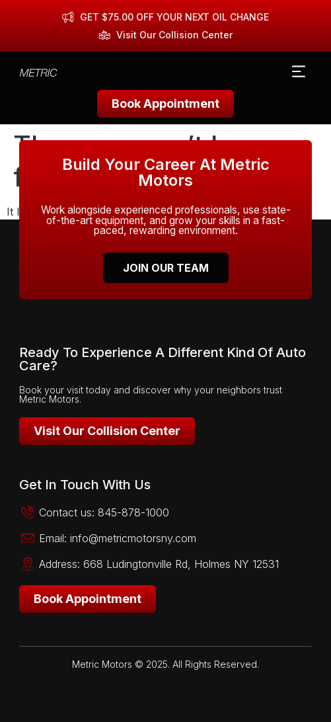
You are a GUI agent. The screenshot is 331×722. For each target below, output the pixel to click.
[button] (298, 72)
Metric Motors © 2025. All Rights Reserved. (165, 664)
